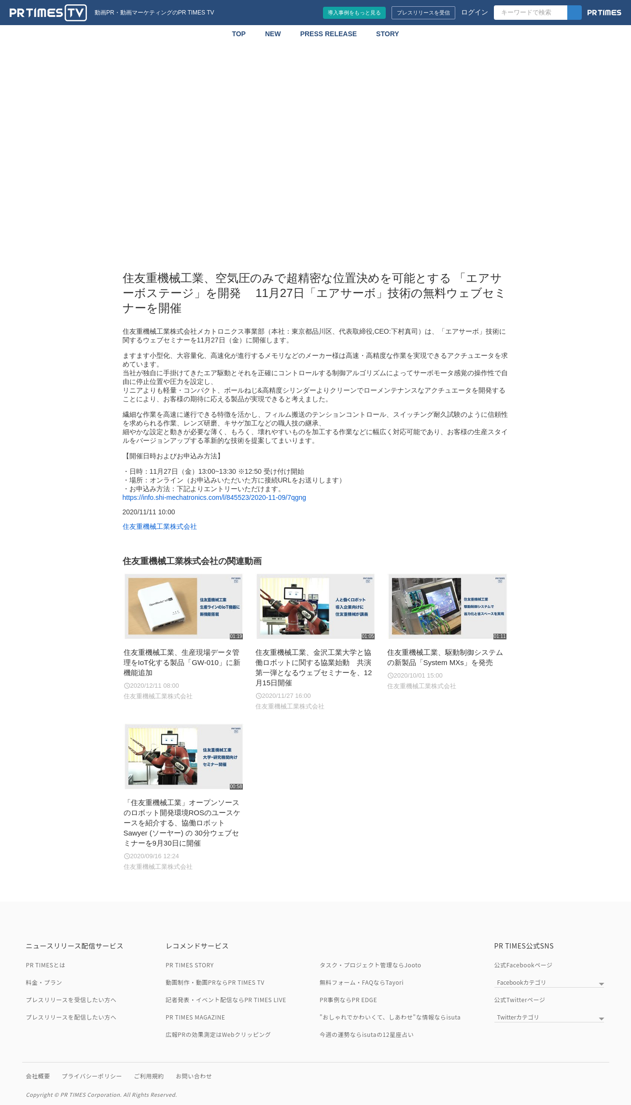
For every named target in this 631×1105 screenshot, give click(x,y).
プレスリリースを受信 (423, 12)
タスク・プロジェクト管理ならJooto (370, 965)
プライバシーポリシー (92, 1076)
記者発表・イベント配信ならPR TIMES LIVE (226, 999)
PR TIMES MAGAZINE (195, 1017)
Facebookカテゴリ (522, 982)
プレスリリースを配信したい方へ (71, 1017)
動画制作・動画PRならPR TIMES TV (215, 982)
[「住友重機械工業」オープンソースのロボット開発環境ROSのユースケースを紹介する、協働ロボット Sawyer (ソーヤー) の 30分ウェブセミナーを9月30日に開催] (184, 797)
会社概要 (38, 1076)
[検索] (574, 12)
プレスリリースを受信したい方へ (71, 999)
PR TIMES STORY (190, 965)
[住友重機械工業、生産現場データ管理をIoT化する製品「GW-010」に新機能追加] (184, 637)
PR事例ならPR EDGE (348, 999)
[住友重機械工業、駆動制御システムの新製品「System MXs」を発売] (447, 632)
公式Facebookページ (523, 965)
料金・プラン (44, 982)
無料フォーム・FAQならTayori (362, 982)
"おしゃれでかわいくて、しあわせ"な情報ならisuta (390, 1017)
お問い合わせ (194, 1076)
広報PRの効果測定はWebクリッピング (218, 1034)
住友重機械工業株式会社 (160, 526)
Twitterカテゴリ (518, 1017)
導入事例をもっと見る (354, 12)
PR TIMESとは (46, 965)
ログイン (474, 12)
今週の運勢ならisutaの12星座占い (367, 1034)
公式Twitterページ (520, 999)
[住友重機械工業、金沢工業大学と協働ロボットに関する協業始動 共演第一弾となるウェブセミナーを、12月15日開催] (315, 642)
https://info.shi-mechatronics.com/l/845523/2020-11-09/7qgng (215, 497)
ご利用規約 (149, 1076)
